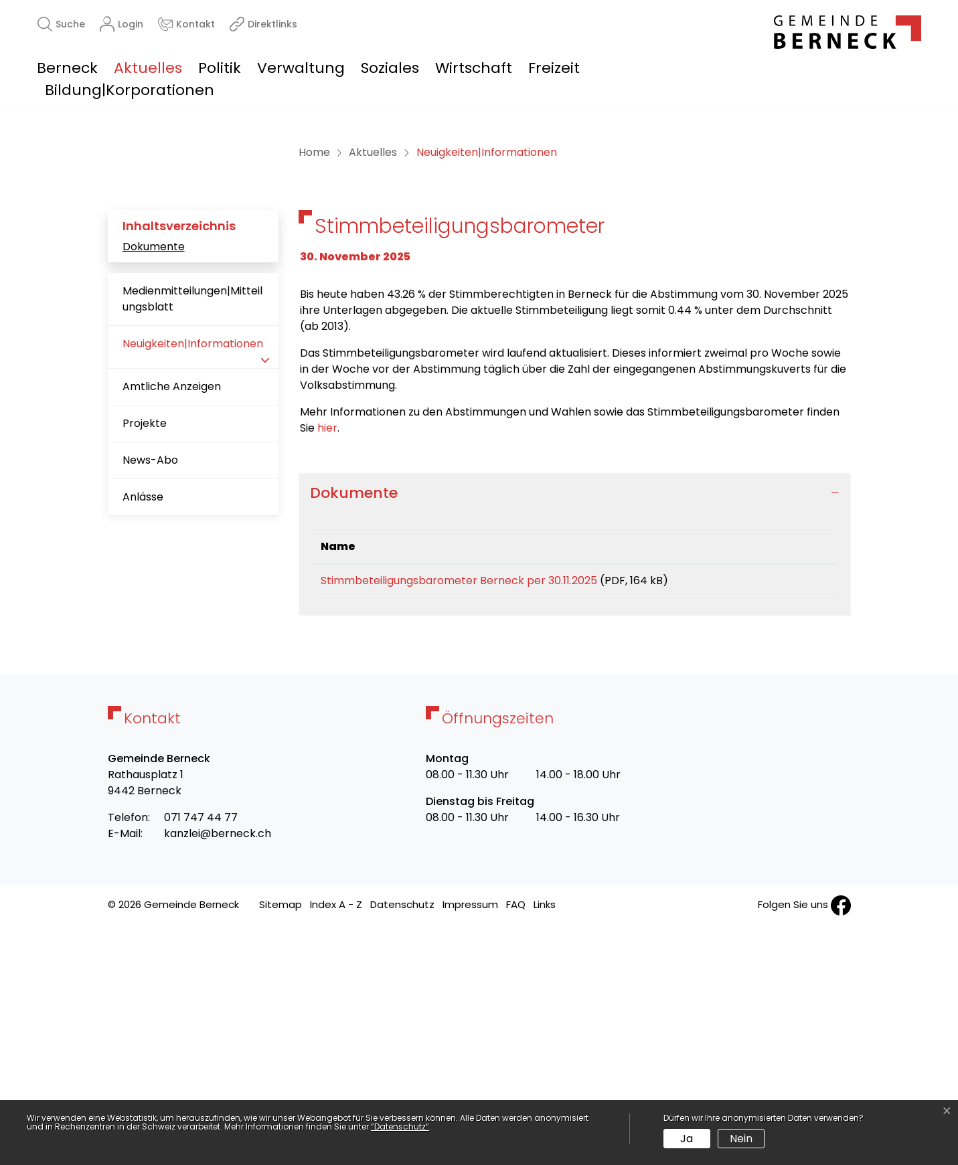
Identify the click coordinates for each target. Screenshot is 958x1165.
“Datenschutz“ (400, 1126)
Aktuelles (148, 68)
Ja (686, 1138)
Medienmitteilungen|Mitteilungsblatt (192, 532)
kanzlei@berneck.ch (217, 1071)
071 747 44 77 (201, 1055)
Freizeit (554, 68)
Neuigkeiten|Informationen (192, 582)
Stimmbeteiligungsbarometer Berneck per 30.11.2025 (459, 814)
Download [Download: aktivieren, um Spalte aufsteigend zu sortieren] (782, 780)
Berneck (67, 68)
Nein (741, 1138)
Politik (219, 68)
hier (327, 660)
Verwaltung (301, 68)
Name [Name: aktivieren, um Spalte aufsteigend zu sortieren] (338, 780)
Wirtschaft (473, 68)
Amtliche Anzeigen (172, 620)
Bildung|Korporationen (129, 90)
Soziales (390, 68)
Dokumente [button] (354, 725)
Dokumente (154, 479)
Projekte (145, 656)
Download (791, 816)
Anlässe (143, 730)
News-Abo (150, 693)
